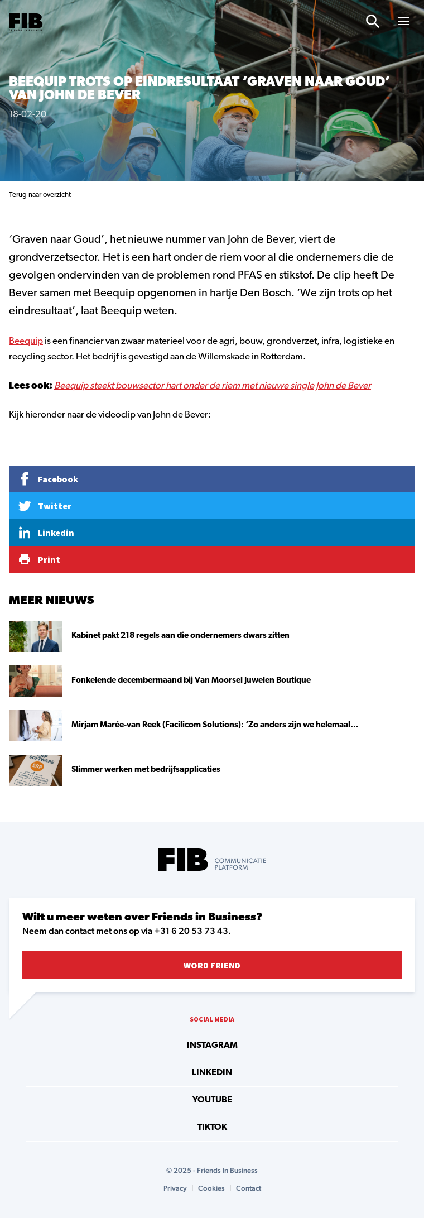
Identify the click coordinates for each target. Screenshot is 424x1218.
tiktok (212, 1127)
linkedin (212, 1072)
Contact (248, 1188)
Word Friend (212, 965)
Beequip (26, 341)
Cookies (211, 1188)
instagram (212, 1045)
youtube (212, 1100)
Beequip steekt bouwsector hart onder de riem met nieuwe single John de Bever (212, 386)
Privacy (175, 1188)
